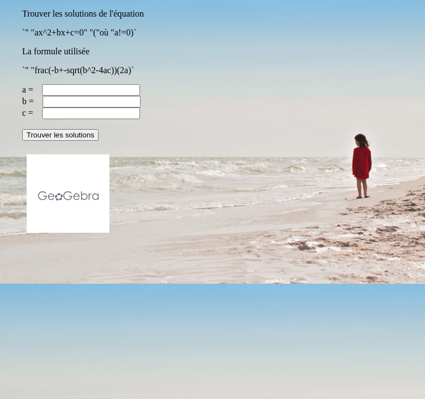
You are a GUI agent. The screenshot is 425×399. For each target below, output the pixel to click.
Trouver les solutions (60, 135)
